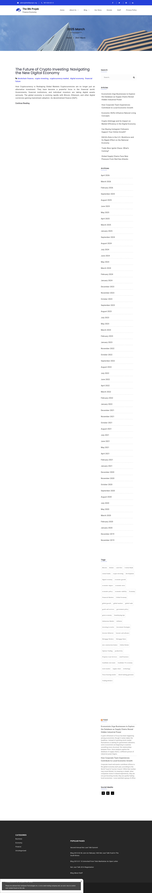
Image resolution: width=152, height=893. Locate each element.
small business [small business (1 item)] (124, 657)
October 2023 (106, 299)
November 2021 (107, 416)
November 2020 (107, 478)
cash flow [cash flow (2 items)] (119, 567)
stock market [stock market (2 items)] (106, 669)
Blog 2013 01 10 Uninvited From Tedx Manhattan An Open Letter (117, 856)
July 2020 (105, 503)
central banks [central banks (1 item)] (106, 573)
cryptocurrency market (59, 78)
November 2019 (107, 540)
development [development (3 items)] (130, 573)
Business (18, 839)
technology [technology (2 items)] (126, 669)
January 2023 (106, 342)
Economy (18, 843)
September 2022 (108, 361)
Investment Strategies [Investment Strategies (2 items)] (123, 627)
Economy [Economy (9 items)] (132, 591)
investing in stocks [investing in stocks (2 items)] (108, 627)
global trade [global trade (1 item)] (129, 603)
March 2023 (106, 330)
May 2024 (105, 262)
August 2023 (106, 311)
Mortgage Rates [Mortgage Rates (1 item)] (121, 639)
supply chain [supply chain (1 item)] (117, 669)
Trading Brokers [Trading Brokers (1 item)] (107, 680)
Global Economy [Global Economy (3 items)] (121, 597)
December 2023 (107, 287)
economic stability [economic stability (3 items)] (121, 591)
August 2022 (106, 367)
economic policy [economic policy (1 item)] (107, 591)
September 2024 (108, 237)
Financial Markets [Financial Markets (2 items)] (108, 597)
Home (62, 10)
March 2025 (106, 225)
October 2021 (106, 423)
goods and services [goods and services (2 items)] (108, 609)
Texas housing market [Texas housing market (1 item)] (109, 675)
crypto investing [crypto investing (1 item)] (118, 573)
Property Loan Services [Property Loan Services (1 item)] (109, 657)
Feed (105, 720)
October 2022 (106, 355)
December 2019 (107, 534)
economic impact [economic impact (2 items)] (107, 585)
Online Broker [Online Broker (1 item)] (124, 645)
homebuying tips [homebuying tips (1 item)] (119, 615)
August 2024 (106, 243)
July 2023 (105, 318)
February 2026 (107, 188)
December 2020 (107, 472)
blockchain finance (25, 78)
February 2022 (107, 398)
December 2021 (107, 410)
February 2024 (107, 274)
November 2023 (107, 293)
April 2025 (105, 219)
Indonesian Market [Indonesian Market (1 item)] (108, 621)
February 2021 (107, 460)
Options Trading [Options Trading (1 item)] (107, 651)
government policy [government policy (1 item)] (122, 609)
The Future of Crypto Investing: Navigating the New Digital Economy (52, 71)
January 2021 (106, 466)
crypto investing (41, 78)
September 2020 (108, 491)
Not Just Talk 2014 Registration (111, 863)
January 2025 (106, 231)
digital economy (77, 78)
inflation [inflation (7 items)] (119, 621)
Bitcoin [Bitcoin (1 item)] (104, 567)
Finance (18, 847)
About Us (73, 10)
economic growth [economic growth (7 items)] (120, 579)
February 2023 (107, 336)
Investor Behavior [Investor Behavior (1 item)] (108, 633)
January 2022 (106, 404)
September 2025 (108, 194)
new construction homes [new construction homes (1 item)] (109, 645)
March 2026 (106, 182)
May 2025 (105, 212)
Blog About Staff (105, 869)
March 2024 (106, 268)
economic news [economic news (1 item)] (120, 585)
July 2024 (105, 250)
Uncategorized (20, 851)
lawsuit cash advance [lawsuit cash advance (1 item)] (122, 633)
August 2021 (106, 429)
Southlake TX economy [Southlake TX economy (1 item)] (125, 663)
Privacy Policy (131, 10)
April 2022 (105, 386)
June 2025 (105, 206)
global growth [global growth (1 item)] (106, 603)
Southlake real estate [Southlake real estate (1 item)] (108, 663)
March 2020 (106, 515)
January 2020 (106, 528)
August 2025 (106, 200)
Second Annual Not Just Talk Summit (113, 841)
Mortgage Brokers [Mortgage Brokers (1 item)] (108, 639)
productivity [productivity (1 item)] (119, 651)
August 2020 (106, 497)
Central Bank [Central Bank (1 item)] (129, 567)
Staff (119, 10)
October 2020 (106, 484)
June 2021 (105, 441)
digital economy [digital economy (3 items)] (107, 579)
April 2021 (105, 454)
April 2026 (105, 175)
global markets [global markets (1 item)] (118, 603)
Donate (109, 10)
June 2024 (105, 256)
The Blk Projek (33, 10)
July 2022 (105, 373)
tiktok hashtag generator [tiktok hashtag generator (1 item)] (126, 675)
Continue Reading (22, 103)
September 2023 (108, 305)
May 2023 (105, 324)
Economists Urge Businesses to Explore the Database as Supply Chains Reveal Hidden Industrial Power (118, 97)
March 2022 (106, 392)
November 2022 (107, 348)
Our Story (98, 10)
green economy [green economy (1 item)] (107, 615)
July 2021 (105, 435)
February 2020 (107, 522)
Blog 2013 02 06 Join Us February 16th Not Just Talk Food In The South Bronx (117, 848)
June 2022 (105, 379)
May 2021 (105, 447)
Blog (85, 10)
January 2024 (106, 280)
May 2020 (105, 509)
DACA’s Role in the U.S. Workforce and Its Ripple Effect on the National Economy (118, 140)
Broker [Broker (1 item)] (111, 567)
